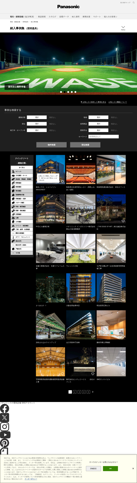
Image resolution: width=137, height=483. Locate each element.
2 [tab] (65, 92)
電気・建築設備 (15, 22)
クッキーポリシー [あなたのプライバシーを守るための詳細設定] (31, 479)
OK (110, 468)
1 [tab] (61, 92)
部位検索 (85, 144)
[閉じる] (133, 468)
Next (130, 64)
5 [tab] (75, 92)
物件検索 (51, 144)
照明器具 (25, 22)
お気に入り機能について (117, 102)
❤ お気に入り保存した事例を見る (93, 102)
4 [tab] (72, 92)
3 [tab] (68, 92)
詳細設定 (93, 468)
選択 (37, 117)
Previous (7, 64)
